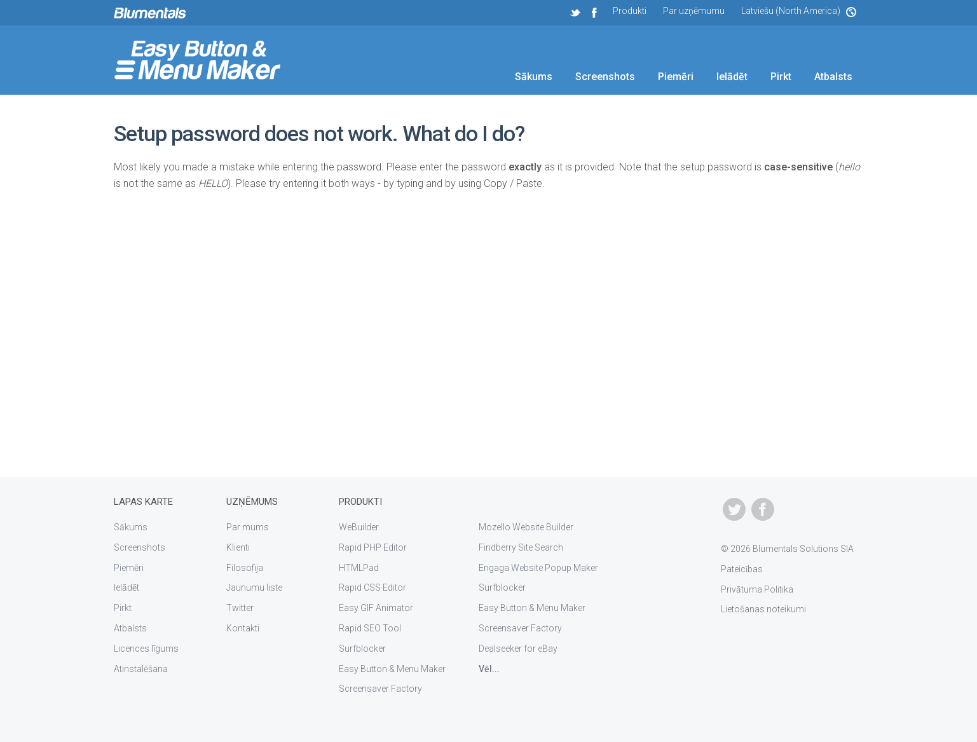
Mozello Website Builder (526, 527)
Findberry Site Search (521, 547)
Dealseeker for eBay (518, 648)
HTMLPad (359, 568)
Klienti (238, 547)
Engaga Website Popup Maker (538, 568)
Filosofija (244, 568)
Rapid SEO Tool (370, 628)
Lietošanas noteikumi (763, 609)
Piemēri (675, 77)
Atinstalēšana (141, 669)
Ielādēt (732, 77)
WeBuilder (359, 527)
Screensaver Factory (380, 689)
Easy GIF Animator (376, 608)
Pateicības (742, 569)
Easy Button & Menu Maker (392, 669)
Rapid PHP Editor (373, 547)
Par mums (247, 527)
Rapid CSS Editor (372, 587)
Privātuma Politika (757, 589)
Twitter (240, 608)
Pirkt (780, 77)
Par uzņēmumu (694, 11)
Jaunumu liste (254, 587)
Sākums (533, 77)
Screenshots (605, 77)
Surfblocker (362, 648)
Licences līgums (146, 648)
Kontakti (242, 628)
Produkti (629, 11)
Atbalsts (833, 77)
